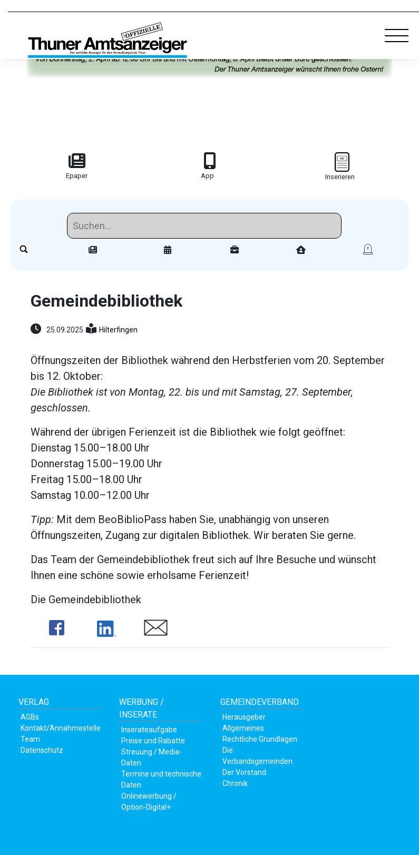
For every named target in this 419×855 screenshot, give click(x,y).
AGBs (30, 717)
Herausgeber (244, 717)
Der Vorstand (244, 772)
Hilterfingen (118, 330)
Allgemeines (243, 728)
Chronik (235, 783)
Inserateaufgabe (149, 729)
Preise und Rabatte (153, 740)
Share (56, 627)
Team (30, 739)
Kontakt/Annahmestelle (61, 728)
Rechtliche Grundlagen (259, 739)
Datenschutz (42, 750)
